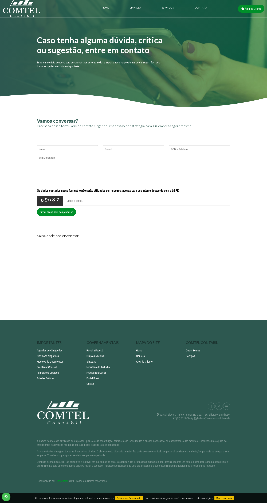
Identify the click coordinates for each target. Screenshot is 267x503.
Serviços (168, 7)
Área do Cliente (251, 9)
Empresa (135, 7)
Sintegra (91, 361)
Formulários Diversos (48, 373)
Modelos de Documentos (50, 361)
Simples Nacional (95, 356)
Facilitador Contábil (47, 367)
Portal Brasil (93, 378)
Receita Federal (95, 350)
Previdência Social (96, 373)
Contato (201, 7)
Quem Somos (193, 350)
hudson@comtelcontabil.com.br (213, 418)
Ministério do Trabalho (98, 367)
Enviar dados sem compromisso (56, 212)
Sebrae (90, 384)
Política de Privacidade (128, 498)
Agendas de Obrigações (49, 350)
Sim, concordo (224, 498)
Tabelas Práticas (45, 378)
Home (105, 7)
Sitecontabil (62, 481)
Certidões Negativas (48, 356)
